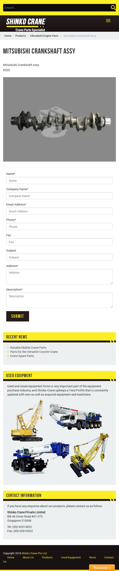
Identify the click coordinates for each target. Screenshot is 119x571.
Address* (12, 266)
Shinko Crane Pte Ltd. (34, 553)
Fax (8, 235)
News (92, 557)
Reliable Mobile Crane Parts (28, 347)
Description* (14, 289)
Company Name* (17, 189)
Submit (17, 316)
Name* (10, 174)
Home (7, 36)
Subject (11, 250)
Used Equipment (71, 557)
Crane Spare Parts (22, 356)
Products (20, 36)
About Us (28, 557)
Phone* (11, 220)
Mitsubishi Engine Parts (44, 36)
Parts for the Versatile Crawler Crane (34, 352)
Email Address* (16, 204)
